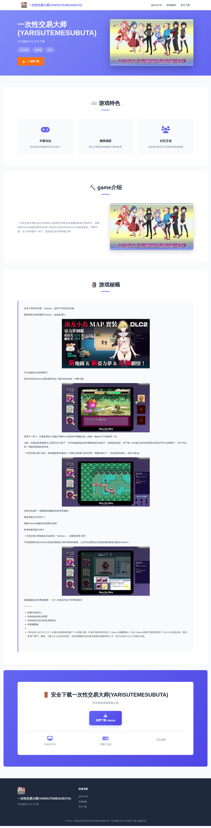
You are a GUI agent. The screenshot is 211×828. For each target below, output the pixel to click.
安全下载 (185, 5)
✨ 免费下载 (31, 61)
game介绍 (156, 5)
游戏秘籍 (171, 5)
